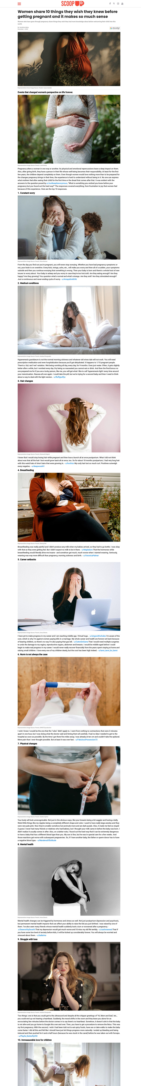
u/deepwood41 (38, 466)
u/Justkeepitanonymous (57, 183)
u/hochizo (69, 463)
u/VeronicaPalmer (91, 555)
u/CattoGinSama (81, 642)
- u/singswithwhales (97, 636)
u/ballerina (41, 935)
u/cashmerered (105, 929)
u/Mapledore (87, 550)
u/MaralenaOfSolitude (47, 840)
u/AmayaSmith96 (69, 279)
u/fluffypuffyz (59, 377)
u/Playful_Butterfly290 (28, 1036)
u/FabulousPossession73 (86, 740)
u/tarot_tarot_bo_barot (108, 650)
